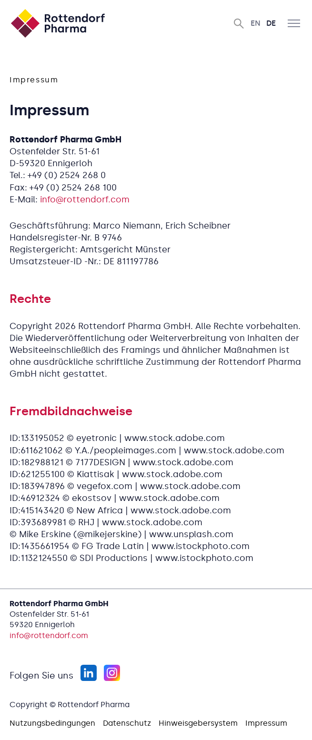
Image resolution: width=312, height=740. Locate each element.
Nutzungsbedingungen (52, 723)
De (271, 23)
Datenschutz (127, 723)
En (256, 23)
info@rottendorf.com (85, 199)
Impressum (266, 723)
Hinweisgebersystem (198, 723)
